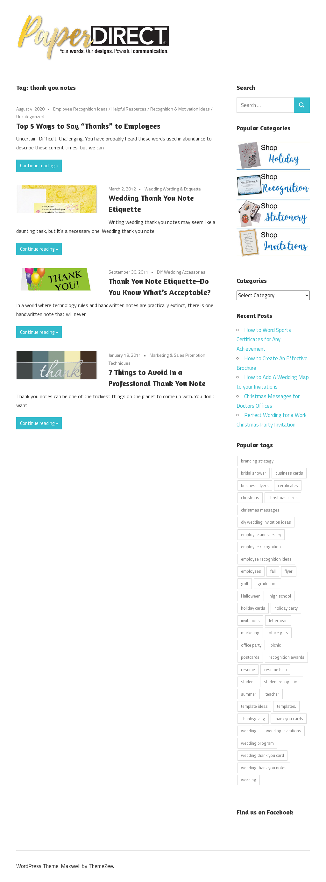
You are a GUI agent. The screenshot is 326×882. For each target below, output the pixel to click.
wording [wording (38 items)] (248, 780)
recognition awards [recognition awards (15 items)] (286, 657)
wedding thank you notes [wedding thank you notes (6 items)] (264, 767)
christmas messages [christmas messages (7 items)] (260, 509)
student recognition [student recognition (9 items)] (282, 681)
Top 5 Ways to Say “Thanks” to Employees (88, 126)
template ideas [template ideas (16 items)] (254, 706)
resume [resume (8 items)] (248, 669)
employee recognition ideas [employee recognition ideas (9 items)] (266, 559)
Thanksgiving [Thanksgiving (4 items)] (253, 718)
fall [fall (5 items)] (273, 571)
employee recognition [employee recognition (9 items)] (261, 546)
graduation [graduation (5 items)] (268, 583)
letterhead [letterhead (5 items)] (278, 620)
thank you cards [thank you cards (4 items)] (288, 718)
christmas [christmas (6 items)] (250, 497)
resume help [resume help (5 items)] (275, 669)
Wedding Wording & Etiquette (173, 188)
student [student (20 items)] (248, 681)
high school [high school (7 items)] (280, 595)
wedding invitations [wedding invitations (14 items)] (283, 731)
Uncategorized (30, 116)
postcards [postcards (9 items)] (250, 657)
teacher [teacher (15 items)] (272, 694)
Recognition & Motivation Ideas (180, 108)
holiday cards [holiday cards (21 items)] (253, 608)
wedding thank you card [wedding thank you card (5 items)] (262, 755)
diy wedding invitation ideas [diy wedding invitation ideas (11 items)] (266, 522)
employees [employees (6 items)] (251, 571)
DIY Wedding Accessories (181, 272)
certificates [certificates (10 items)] (288, 485)
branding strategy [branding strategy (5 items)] (257, 460)
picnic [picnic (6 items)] (276, 645)
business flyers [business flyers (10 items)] (255, 485)
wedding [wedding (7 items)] (249, 731)
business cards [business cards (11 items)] (289, 473)
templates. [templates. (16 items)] (286, 706)
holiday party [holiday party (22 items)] (286, 608)
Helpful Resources (128, 108)
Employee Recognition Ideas (80, 108)
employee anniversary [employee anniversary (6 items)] (261, 534)
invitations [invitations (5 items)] (250, 620)
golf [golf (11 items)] (244, 583)
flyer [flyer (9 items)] (289, 571)
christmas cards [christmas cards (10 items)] (283, 497)
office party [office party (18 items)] (251, 645)
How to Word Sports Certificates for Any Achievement (264, 339)
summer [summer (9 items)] (248, 694)
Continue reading (37, 165)
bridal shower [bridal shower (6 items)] (253, 473)
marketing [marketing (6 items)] (250, 632)
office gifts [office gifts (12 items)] (278, 632)
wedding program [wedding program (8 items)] (257, 743)
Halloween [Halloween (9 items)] (250, 595)
